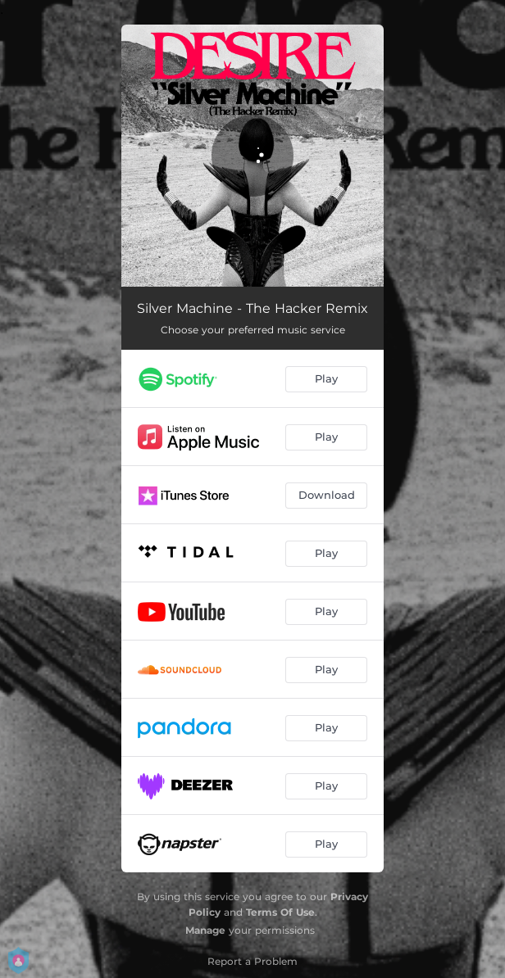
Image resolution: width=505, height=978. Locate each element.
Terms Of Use (280, 912)
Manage (205, 930)
